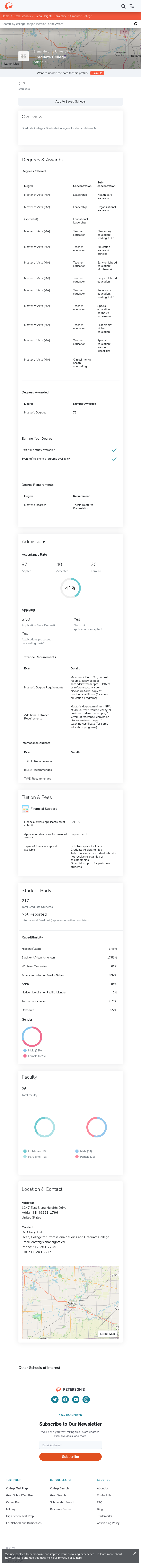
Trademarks (104, 1516)
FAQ (99, 1502)
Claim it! (97, 73)
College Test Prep (17, 1488)
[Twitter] (55, 1399)
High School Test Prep (20, 1516)
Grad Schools (22, 16)
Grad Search (58, 1495)
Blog (100, 1509)
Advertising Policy (108, 1523)
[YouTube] (75, 1399)
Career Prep (13, 1502)
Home (5, 16)
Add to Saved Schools (70, 101)
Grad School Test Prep (20, 1495)
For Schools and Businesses (24, 1523)
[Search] (124, 6)
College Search (59, 1488)
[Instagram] (86, 1399)
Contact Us (104, 1495)
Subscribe (70, 1456)
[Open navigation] (132, 6)
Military (11, 1509)
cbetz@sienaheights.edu (49, 1242)
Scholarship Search (62, 1502)
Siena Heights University (50, 16)
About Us (103, 1488)
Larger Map (11, 63)
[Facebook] (65, 1399)
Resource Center (60, 1509)
